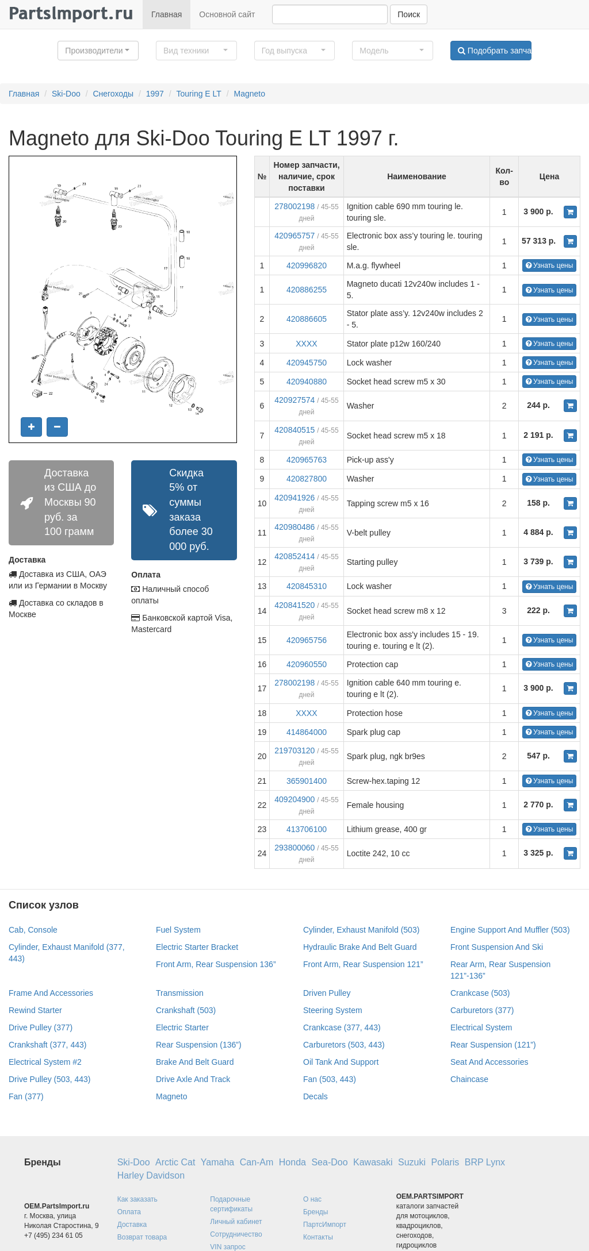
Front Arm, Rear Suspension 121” (363, 964)
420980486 (294, 527)
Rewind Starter (35, 1010)
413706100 (306, 829)
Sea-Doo (329, 1162)
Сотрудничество (236, 1234)
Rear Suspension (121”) (493, 1044)
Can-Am (257, 1162)
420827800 (306, 478)
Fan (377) (26, 1096)
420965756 (306, 640)
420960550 (306, 664)
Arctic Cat (175, 1162)
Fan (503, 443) (329, 1079)
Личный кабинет (236, 1222)
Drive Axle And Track (193, 1079)
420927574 (294, 400)
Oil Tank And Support (340, 1062)
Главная (166, 14)
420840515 (294, 429)
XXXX (306, 343)
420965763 (306, 459)
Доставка (132, 1225)
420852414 (294, 556)
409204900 (294, 799)
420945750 (306, 362)
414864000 (306, 732)
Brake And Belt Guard (195, 1062)
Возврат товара (142, 1237)
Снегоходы (113, 93)
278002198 (294, 206)
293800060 (294, 847)
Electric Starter (182, 1027)
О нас (312, 1199)
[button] (98, 50)
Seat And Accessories (489, 1062)
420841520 (294, 605)
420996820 (306, 265)
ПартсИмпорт (324, 1225)
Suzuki (412, 1162)
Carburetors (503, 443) (344, 1044)
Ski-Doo (66, 93)
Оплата (129, 1212)
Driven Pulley (326, 993)
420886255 (306, 289)
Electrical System (481, 1027)
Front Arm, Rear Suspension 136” (216, 964)
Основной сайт (227, 14)
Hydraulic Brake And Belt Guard (360, 947)
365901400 (306, 781)
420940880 (306, 381)
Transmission (180, 993)
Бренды (315, 1212)
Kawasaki (372, 1162)
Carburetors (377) (482, 1010)
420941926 (294, 497)
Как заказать (137, 1199)
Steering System (332, 1010)
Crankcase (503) (480, 993)
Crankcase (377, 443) (342, 1027)
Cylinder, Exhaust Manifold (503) (361, 929)
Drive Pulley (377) (40, 1027)
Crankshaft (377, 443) (47, 1044)
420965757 (294, 235)
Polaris (445, 1162)
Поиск (408, 14)
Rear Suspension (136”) (199, 1044)
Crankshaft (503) (186, 1010)
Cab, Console (33, 929)
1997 (155, 93)
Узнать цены (549, 265)
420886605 (306, 319)
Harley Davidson (151, 1175)
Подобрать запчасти (494, 50)
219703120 (294, 750)
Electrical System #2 (45, 1062)
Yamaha (217, 1162)
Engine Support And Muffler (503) (510, 929)
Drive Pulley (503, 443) (49, 1079)
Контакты (318, 1237)
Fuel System (178, 929)
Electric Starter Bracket (197, 947)
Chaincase (469, 1079)
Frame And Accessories (51, 993)
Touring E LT (199, 93)
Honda (292, 1162)
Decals (315, 1096)
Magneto (249, 93)
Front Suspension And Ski (496, 947)
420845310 (306, 586)
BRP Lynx (485, 1162)
